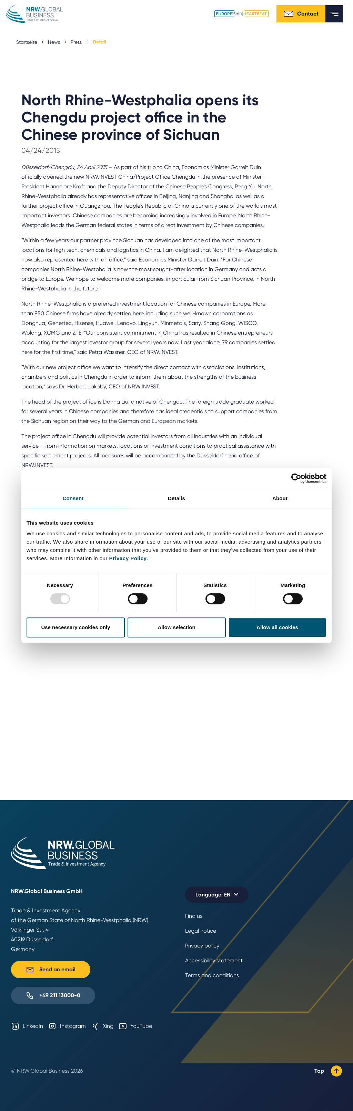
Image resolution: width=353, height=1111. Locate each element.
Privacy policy (202, 945)
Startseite (26, 42)
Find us (193, 916)
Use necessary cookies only (75, 627)
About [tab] (280, 498)
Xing (102, 1026)
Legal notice (200, 931)
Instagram (67, 1026)
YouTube (135, 1026)
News (54, 42)
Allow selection (176, 627)
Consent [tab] (73, 498)
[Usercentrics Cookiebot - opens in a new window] (296, 478)
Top (328, 1071)
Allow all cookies (277, 627)
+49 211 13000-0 (53, 995)
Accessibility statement (214, 960)
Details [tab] (176, 498)
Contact (301, 14)
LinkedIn (27, 1026)
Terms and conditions (212, 975)
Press (76, 42)
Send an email (50, 969)
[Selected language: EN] (217, 894)
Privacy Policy (128, 558)
